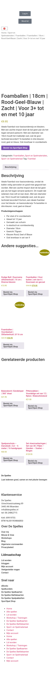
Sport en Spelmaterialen (36, 155)
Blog (3, 541)
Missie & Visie (7, 535)
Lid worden (6, 560)
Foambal (32, 159)
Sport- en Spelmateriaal (12, 159)
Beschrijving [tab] (10, 167)
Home (3, 33)
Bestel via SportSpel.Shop (15, 148)
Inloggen (5, 563)
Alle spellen (11, 611)
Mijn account (7, 566)
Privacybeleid (7, 547)
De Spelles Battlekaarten (17, 624)
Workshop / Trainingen (16, 618)
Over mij (5, 532)
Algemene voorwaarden (12, 544)
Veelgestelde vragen (10, 569)
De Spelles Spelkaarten (16, 621)
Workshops (6, 538)
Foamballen (21, 35)
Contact (5, 572)
